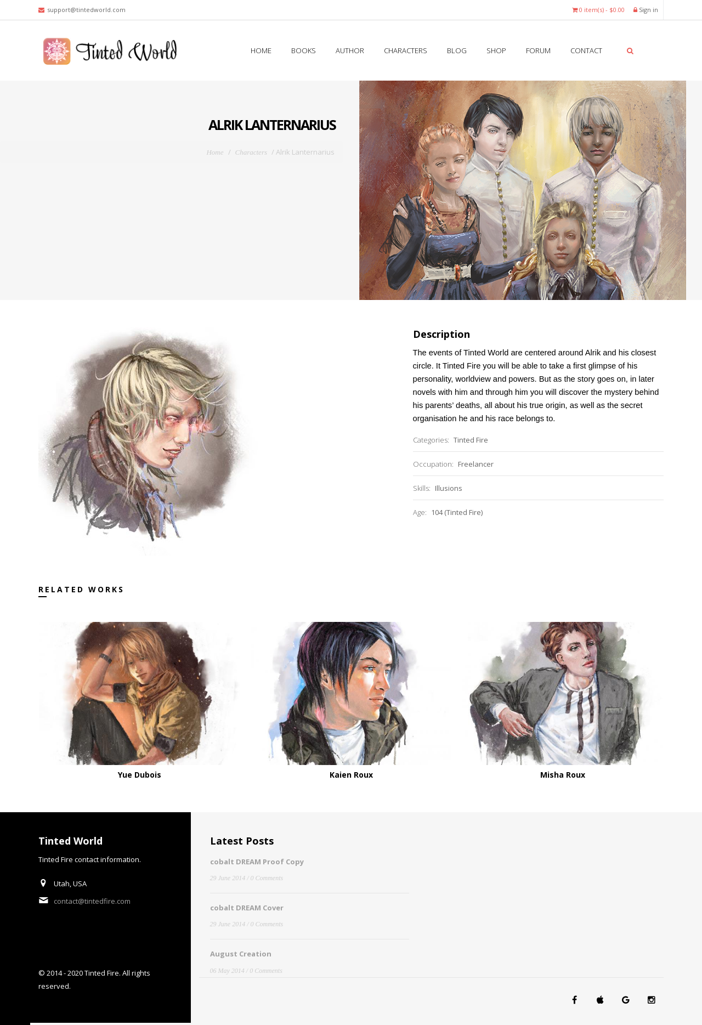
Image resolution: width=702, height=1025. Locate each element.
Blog (456, 50)
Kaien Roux (351, 774)
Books (303, 50)
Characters (404, 50)
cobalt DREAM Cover (247, 908)
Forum (537, 50)
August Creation (240, 954)
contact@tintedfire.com (92, 901)
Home (261, 50)
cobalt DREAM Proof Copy (257, 862)
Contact (585, 50)
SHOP (495, 50)
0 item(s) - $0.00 (598, 9)
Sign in (645, 9)
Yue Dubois (139, 774)
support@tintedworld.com (86, 9)
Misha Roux (562, 774)
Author (349, 50)
